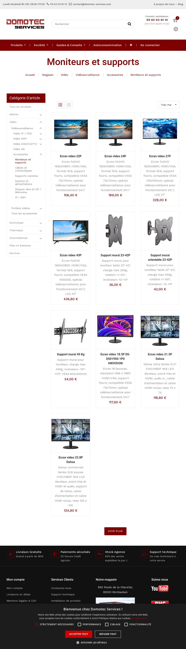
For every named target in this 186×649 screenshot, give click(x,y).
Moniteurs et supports (146, 75)
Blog (180, 4)
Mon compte (15, 588)
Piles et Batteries (20, 245)
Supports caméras (26, 175)
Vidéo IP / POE (22, 133)
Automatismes (18, 237)
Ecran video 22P (70, 156)
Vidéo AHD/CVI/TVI (25, 143)
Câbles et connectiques (23, 169)
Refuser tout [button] (107, 634)
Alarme (13, 114)
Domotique (16, 222)
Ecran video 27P (160, 156)
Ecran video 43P (70, 255)
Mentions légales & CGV (21, 600)
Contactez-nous (61, 588)
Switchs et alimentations (23, 182)
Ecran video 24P (115, 156)
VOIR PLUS (115, 531)
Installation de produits (66, 600)
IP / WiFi (20, 197)
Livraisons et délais (19, 594)
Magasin (47, 75)
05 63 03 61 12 (58, 4)
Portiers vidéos (20, 208)
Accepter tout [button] (78, 634)
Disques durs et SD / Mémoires (28, 191)
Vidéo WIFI (20, 138)
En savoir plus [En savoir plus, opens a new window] (139, 618)
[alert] (93, 626)
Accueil (30, 75)
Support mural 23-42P (115, 255)
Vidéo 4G (19, 149)
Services (14, 253)
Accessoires (115, 75)
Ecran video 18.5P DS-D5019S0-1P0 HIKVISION (115, 359)
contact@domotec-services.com (92, 4)
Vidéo (64, 75)
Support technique (63, 594)
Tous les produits (20, 106)
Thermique (16, 230)
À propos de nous (164, 4)
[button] (131, 45)
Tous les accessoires (24, 213)
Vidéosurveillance (88, 75)
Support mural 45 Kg (70, 354)
